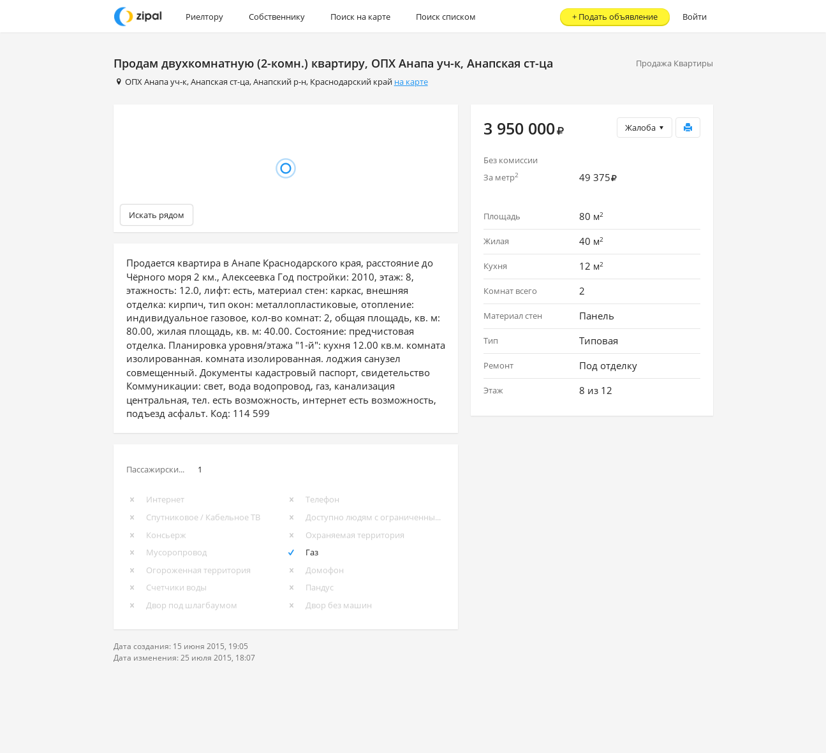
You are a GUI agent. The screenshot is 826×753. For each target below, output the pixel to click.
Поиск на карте (360, 16)
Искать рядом (156, 215)
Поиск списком (446, 16)
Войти (694, 16)
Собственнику (277, 16)
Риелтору (204, 16)
